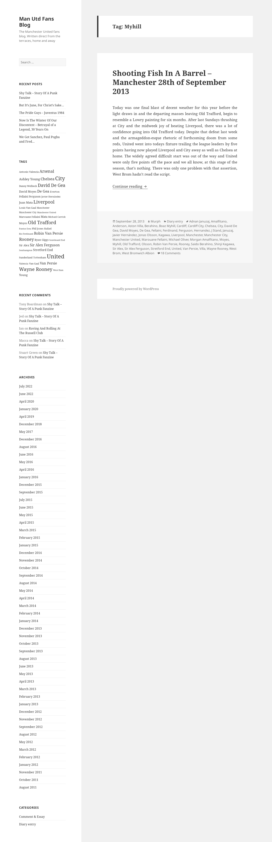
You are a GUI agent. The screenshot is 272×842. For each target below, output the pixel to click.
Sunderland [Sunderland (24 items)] (25, 257)
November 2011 (30, 772)
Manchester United (126, 239)
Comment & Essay (32, 817)
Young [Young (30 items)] (23, 275)
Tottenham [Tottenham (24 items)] (39, 257)
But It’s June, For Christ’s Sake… (41, 105)
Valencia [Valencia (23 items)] (23, 263)
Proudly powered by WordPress (136, 289)
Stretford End (160, 248)
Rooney (184, 244)
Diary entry (27, 824)
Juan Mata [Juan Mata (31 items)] (26, 202)
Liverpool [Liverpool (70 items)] (43, 202)
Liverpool (178, 235)
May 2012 (26, 742)
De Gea (145, 230)
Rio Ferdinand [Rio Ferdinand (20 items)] (26, 233)
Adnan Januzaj (199, 221)
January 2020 (28, 409)
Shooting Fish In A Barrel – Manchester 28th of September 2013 (169, 82)
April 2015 (26, 522)
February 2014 (29, 613)
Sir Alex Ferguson (136, 248)
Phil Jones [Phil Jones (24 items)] (37, 228)
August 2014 (28, 583)
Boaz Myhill (167, 226)
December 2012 (30, 712)
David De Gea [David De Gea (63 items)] (51, 185)
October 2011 (28, 780)
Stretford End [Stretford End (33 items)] (43, 250)
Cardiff (181, 226)
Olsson (147, 244)
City (220, 226)
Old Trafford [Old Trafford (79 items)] (42, 222)
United (176, 248)
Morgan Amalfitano (204, 239)
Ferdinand (170, 230)
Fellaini (156, 230)
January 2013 (28, 704)
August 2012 (28, 734)
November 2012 (30, 719)
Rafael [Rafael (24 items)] (48, 228)
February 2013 (29, 696)
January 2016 (28, 477)
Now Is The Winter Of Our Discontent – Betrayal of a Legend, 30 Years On (38, 124)
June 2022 (26, 394)
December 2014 (30, 553)
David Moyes (129, 230)
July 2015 (25, 500)
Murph (156, 221)
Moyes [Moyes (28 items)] (23, 223)
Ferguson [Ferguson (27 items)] (35, 196)
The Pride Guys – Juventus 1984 (41, 113)
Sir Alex (118, 248)
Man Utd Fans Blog (36, 21)
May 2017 (26, 432)
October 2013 (28, 643)
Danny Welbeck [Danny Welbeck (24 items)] (28, 186)
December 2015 (30, 485)
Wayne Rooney (217, 248)
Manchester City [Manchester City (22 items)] (27, 212)
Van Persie (190, 248)
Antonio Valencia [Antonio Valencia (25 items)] (29, 171)
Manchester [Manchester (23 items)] (43, 207)
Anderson (120, 226)
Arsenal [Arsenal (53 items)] (46, 171)
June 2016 (26, 454)
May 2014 (26, 591)
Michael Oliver (179, 239)
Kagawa (164, 235)
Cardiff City (195, 226)
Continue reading (130, 186)
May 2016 (26, 462)
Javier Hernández (125, 235)
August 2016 (28, 447)
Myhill (117, 244)
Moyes (224, 239)
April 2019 (26, 416)
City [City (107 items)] (60, 178)
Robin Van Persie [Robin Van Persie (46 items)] (48, 233)
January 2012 (28, 765)
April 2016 (26, 469)
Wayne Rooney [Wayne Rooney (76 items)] (35, 269)
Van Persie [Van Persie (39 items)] (48, 263)
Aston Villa (135, 226)
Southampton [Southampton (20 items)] (25, 250)
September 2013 (31, 651)
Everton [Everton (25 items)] (55, 191)
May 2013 (26, 674)
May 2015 (26, 515)
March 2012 (27, 749)
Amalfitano (219, 221)
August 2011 (28, 787)
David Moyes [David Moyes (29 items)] (27, 191)
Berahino (151, 226)
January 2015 (28, 545)
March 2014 (27, 606)
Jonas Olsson (147, 235)
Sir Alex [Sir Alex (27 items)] (24, 245)
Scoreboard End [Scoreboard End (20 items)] (57, 240)
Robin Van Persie (165, 244)
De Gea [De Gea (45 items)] (43, 191)
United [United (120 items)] (55, 256)
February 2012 (29, 757)
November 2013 (30, 636)
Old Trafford (131, 244)
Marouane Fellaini (154, 239)
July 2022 (25, 386)
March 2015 (27, 530)
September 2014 (31, 575)
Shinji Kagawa (224, 244)
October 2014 (28, 568)
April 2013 (26, 681)
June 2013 (26, 666)
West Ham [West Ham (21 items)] (58, 270)
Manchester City (215, 235)
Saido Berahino (202, 244)
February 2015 (29, 538)
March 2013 (27, 689)
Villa (202, 248)
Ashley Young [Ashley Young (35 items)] (29, 179)
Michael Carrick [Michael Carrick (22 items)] (57, 216)
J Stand (216, 230)
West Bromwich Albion (138, 253)
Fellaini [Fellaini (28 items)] (23, 196)
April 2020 (26, 401)
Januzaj (228, 230)
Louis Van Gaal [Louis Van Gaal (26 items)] (27, 207)
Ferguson (185, 230)
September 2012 (31, 727)
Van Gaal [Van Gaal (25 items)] (34, 263)
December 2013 (30, 628)
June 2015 (26, 507)
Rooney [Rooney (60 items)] (26, 239)
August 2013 (28, 659)
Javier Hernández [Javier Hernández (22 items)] (50, 196)
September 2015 (31, 492)
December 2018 (30, 424)
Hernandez (202, 230)
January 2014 (28, 621)
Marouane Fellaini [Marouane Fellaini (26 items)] (29, 216)
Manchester (194, 235)
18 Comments (171, 253)
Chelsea (210, 226)
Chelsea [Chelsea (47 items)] (47, 178)
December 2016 (30, 439)
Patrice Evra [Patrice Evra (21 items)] (25, 228)
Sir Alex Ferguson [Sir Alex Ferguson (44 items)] (45, 245)
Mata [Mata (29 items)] (44, 216)
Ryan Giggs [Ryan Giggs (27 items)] (42, 240)
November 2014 (30, 560)
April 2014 (26, 598)
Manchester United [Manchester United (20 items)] (46, 212)
